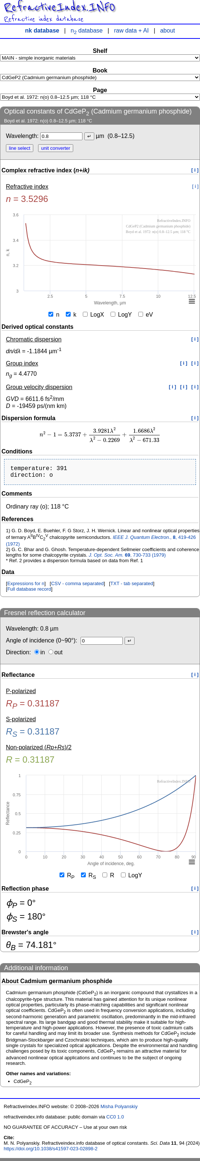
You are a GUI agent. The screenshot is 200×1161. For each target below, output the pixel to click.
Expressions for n (25, 586)
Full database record (29, 592)
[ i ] (195, 170)
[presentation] (100, 435)
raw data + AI (131, 30)
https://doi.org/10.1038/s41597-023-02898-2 (51, 1151)
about (167, 30)
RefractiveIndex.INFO (59, 7)
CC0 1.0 (115, 1120)
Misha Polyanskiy (119, 1109)
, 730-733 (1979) (127, 558)
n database (87, 30)
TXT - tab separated (132, 586)
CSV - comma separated (77, 586)
